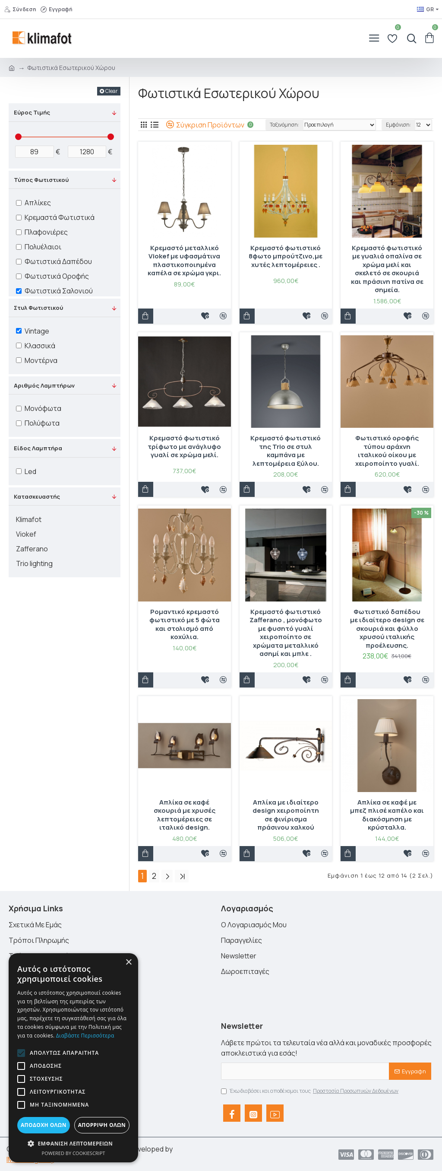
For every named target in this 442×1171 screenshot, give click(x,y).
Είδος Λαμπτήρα (38, 448)
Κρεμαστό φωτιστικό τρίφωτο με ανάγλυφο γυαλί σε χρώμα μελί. (184, 446)
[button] (21, 1053)
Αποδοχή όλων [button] (43, 1125)
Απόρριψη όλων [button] (102, 1125)
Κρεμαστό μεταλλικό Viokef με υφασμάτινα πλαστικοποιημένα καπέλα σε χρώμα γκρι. (184, 260)
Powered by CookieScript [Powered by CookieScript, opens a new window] (73, 1153)
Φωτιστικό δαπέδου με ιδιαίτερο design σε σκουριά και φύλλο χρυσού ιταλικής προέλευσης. (387, 629)
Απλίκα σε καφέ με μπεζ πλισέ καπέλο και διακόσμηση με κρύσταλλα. (387, 815)
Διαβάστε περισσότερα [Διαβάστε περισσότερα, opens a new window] (85, 1035)
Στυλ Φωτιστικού (38, 308)
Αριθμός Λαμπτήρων (44, 385)
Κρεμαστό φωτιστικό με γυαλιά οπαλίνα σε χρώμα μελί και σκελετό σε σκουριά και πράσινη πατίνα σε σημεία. (387, 269)
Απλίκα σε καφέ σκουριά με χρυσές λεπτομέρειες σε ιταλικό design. (184, 815)
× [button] (128, 962)
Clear (111, 91)
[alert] (73, 1057)
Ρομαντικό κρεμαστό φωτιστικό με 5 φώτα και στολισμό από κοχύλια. (184, 624)
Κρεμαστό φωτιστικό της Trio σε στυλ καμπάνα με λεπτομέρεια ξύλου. (285, 451)
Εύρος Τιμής (32, 112)
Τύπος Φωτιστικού (41, 180)
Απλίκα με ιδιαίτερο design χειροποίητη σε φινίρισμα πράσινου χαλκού (286, 815)
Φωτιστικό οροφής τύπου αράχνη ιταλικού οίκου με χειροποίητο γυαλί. (387, 451)
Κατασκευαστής (37, 496)
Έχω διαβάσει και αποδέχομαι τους (310, 1091)
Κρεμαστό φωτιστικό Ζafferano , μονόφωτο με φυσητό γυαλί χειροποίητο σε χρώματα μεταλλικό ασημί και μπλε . (285, 633)
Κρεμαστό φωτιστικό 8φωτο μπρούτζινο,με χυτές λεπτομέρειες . (285, 256)
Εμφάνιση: (398, 124)
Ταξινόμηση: (284, 124)
